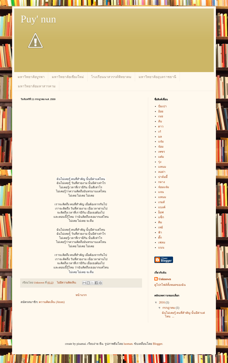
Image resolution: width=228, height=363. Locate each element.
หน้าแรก (81, 295)
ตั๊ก (160, 237)
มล (160, 136)
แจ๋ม (161, 141)
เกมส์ (161, 202)
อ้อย (160, 111)
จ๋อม (160, 146)
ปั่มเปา (162, 106)
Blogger (157, 343)
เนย (160, 116)
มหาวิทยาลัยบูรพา (31, 77)
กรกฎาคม (169, 307)
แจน (161, 192)
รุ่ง (159, 161)
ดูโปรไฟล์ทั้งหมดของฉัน (170, 284)
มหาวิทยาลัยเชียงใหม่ (68, 77)
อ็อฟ (161, 212)
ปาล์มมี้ (162, 177)
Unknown (165, 279)
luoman (128, 343)
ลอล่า (161, 171)
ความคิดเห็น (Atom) (52, 302)
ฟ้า (160, 232)
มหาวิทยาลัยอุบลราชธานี (157, 77)
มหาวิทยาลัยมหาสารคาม (37, 86)
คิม (160, 222)
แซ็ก (161, 217)
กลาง (161, 182)
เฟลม (161, 242)
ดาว (160, 126)
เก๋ (159, 131)
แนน (161, 247)
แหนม (162, 166)
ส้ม (160, 121)
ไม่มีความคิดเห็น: (67, 282)
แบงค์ (161, 207)
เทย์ (160, 227)
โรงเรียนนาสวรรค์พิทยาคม (111, 77)
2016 (162, 302)
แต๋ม (161, 156)
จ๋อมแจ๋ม (163, 187)
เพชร (161, 151)
